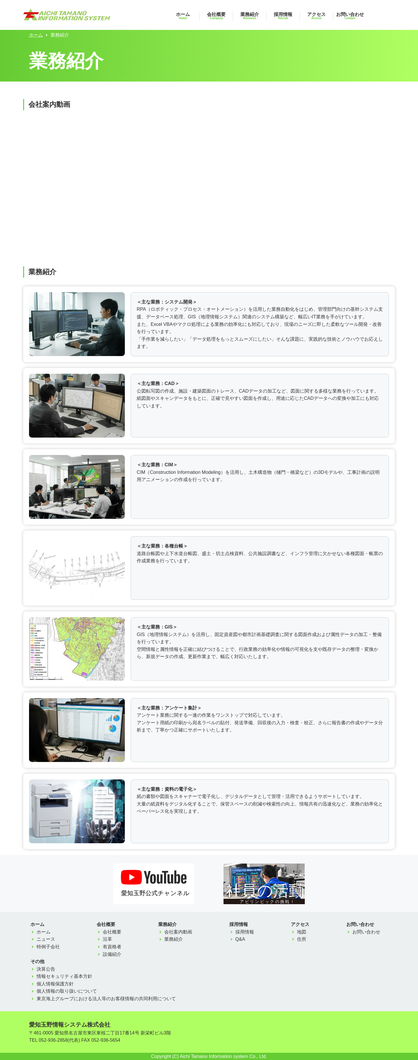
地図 (301, 931)
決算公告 (46, 969)
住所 (301, 939)
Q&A (240, 939)
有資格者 (112, 946)
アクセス (316, 16)
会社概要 (216, 16)
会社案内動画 (178, 931)
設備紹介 (112, 954)
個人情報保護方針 (55, 983)
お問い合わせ (350, 16)
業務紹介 (249, 16)
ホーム (182, 16)
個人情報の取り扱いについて (67, 991)
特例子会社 (48, 946)
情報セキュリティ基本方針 (64, 976)
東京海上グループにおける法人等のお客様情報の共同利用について (106, 998)
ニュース (46, 939)
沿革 (107, 939)
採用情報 (283, 16)
